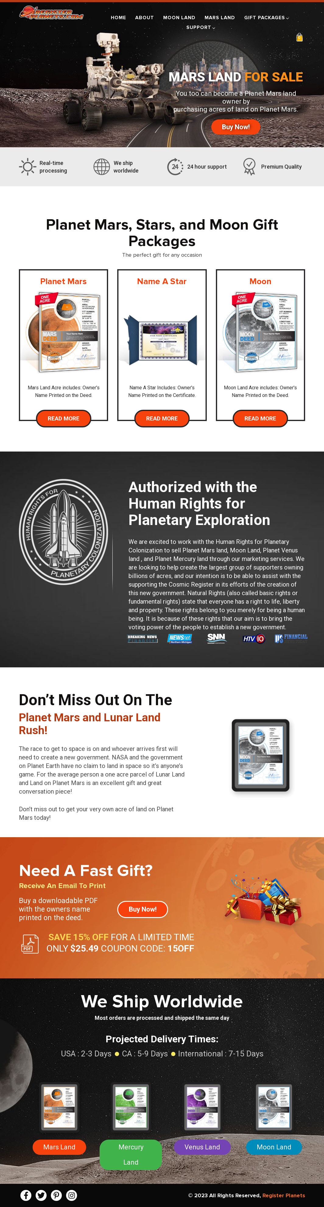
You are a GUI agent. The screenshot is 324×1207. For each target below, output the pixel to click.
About (144, 18)
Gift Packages (267, 18)
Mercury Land (130, 1154)
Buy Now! (236, 127)
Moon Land (179, 18)
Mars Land (220, 18)
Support (201, 27)
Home (118, 18)
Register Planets (283, 1195)
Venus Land (202, 1147)
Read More (63, 418)
